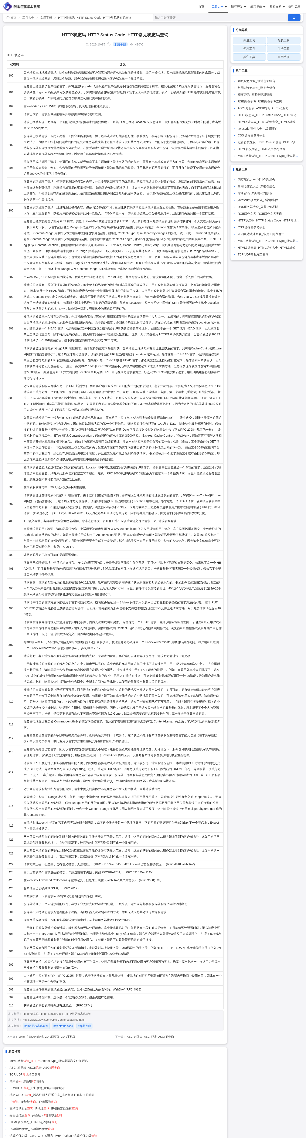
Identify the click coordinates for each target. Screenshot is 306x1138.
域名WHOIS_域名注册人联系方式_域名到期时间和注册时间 (162, 1074)
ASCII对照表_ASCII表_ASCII (145, 1061)
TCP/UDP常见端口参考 (253, 254)
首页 (201, 6)
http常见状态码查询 (36, 1025)
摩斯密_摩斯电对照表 (137, 1067)
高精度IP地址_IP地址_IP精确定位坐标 (154, 1081)
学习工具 (249, 48)
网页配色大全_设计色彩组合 (256, 81)
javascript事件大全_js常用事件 (258, 128)
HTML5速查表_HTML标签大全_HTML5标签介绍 (269, 121)
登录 (290, 6)
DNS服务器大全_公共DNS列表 (258, 207)
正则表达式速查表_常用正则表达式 (261, 234)
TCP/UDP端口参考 (25, 1067)
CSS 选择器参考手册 (252, 135)
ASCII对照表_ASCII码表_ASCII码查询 (150, 1036)
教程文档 (277, 7)
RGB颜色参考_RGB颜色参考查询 (260, 101)
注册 (297, 6)
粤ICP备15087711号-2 (160, 1118)
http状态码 (84, 1025)
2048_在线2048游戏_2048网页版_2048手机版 (47, 1036)
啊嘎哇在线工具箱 (26, 6)
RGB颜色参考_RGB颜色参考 (32, 1095)
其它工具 (249, 57)
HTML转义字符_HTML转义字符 (144, 1088)
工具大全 (219, 7)
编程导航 (257, 7)
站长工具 (284, 40)
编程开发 (238, 7)
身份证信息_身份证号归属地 (36, 1088)
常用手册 (46, 17)
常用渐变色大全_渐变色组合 (256, 87)
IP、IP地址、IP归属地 (33, 1081)
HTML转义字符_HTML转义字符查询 (261, 149)
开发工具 (249, 40)
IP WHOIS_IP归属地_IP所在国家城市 (37, 1074)
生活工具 (284, 48)
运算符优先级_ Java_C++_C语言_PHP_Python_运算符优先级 (164, 1095)
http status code (63, 1025)
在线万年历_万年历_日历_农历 (39, 1101)
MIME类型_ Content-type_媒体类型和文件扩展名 (49, 1061)
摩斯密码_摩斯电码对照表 (255, 94)
